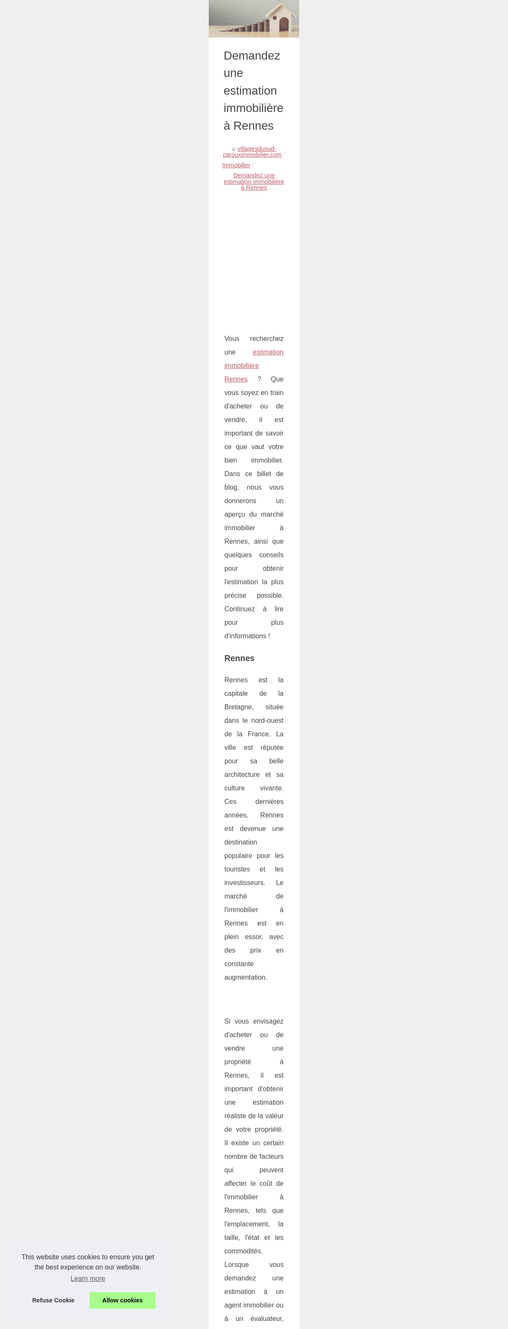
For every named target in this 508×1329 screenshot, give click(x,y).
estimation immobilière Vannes (50, 880)
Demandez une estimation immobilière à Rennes (214, 298)
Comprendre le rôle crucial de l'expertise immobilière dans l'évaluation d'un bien (164, 1236)
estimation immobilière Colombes (54, 1012)
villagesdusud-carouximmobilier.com (57, 298)
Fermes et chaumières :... (425, 687)
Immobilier (128, 298)
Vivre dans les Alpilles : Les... (430, 610)
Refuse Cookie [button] (53, 1300)
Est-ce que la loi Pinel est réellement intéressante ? (305, 1179)
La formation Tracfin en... (425, 648)
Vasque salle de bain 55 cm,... (431, 553)
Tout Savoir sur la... (417, 534)
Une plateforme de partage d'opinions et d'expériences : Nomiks (143, 1264)
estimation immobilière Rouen (49, 858)
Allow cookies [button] (122, 1300)
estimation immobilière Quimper (52, 836)
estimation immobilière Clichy (48, 990)
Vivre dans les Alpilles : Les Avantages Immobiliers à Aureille (139, 1221)
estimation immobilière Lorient (50, 814)
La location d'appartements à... (432, 572)
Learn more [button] (88, 1278)
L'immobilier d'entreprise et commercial (110, 1279)
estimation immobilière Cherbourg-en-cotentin (73, 946)
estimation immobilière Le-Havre (53, 968)
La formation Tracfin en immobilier (103, 1250)
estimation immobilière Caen (47, 924)
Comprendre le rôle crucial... (429, 629)
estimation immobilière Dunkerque (56, 902)
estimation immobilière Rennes (117, 449)
